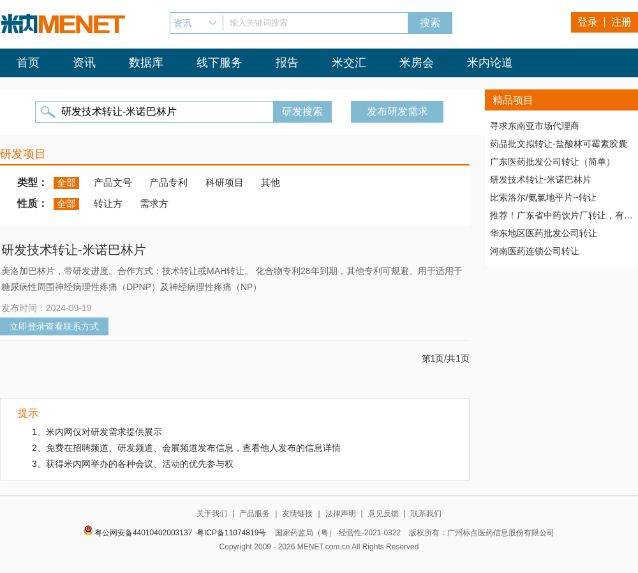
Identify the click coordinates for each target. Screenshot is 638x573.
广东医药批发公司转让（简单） (552, 162)
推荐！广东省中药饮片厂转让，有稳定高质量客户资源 (561, 215)
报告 (287, 62)
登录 (587, 22)
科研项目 (224, 182)
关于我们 (212, 513)
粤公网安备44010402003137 (143, 532)
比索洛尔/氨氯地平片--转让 (543, 197)
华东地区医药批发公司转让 (543, 233)
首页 (28, 62)
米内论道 (490, 62)
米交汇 (349, 62)
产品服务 (254, 513)
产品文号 (113, 182)
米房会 (416, 62)
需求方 (154, 203)
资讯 (84, 62)
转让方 (108, 203)
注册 (621, 22)
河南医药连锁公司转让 (534, 251)
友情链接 (297, 513)
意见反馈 (383, 513)
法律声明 (340, 513)
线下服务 (219, 62)
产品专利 (168, 182)
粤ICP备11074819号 (231, 532)
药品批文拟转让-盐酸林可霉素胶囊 (558, 144)
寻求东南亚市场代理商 (534, 126)
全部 (66, 182)
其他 (270, 182)
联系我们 (426, 513)
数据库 (146, 62)
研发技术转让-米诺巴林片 (540, 179)
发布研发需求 (397, 111)
